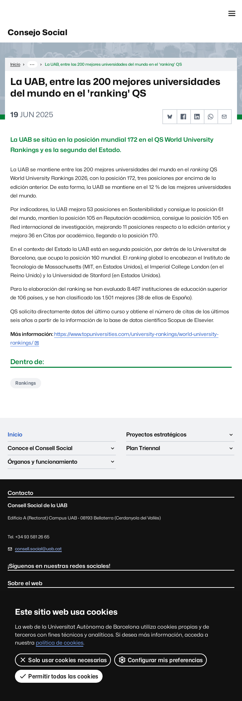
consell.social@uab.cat (38, 548)
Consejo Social (37, 32)
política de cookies (59, 643)
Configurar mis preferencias (160, 660)
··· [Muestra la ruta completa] (32, 64)
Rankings (25, 383)
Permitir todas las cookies (59, 676)
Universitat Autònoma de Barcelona (38, 13)
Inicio (15, 434)
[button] (169, 116)
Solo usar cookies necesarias (63, 660)
